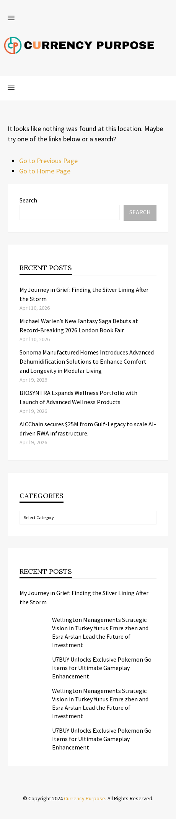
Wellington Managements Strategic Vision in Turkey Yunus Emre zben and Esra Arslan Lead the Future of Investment (100, 632)
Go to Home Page (44, 171)
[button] (11, 18)
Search (28, 200)
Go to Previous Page (48, 160)
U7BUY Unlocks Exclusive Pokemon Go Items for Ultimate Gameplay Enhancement (102, 668)
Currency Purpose (84, 798)
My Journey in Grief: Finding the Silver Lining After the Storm (84, 597)
